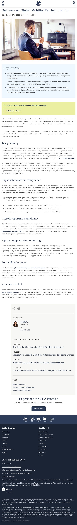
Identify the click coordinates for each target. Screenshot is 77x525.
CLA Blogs (42, 449)
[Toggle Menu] (3, 3)
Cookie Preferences (8, 476)
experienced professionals (12, 231)
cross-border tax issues (66, 158)
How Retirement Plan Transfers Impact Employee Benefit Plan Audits (42, 370)
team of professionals (10, 292)
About (4, 441)
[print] (18, 308)
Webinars (41, 452)
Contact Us (6, 432)
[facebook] (38, 419)
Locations (5, 435)
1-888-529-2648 (17, 460)
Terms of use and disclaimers (11, 467)
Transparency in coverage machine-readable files (16, 520)
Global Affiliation (8, 449)
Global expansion (19, 384)
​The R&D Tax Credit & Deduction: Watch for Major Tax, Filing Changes (43, 355)
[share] (14, 308)
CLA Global (51, 507)
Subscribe (38, 409)
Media (40, 455)
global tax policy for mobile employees (29, 268)
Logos (4, 452)
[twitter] (32, 419)
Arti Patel (24, 322)
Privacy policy (6, 463)
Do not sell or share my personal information (16, 473)
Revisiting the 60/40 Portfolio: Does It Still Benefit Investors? (38, 347)
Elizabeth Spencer (7, 504)
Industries (42, 441)
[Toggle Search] (74, 3)
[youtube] (45, 419)
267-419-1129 (25, 330)
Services (41, 443)
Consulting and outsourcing (23, 387)
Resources (42, 446)
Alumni (4, 446)
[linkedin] (25, 419)
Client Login (43, 432)
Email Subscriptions (45, 438)
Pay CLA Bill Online (45, 435)
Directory (5, 438)
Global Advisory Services (22, 390)
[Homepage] (38, 3)
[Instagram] (51, 419)
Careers (5, 443)
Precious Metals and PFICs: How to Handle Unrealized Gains (38, 362)
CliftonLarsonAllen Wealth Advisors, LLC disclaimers (18, 470)
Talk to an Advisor (13, 111)
